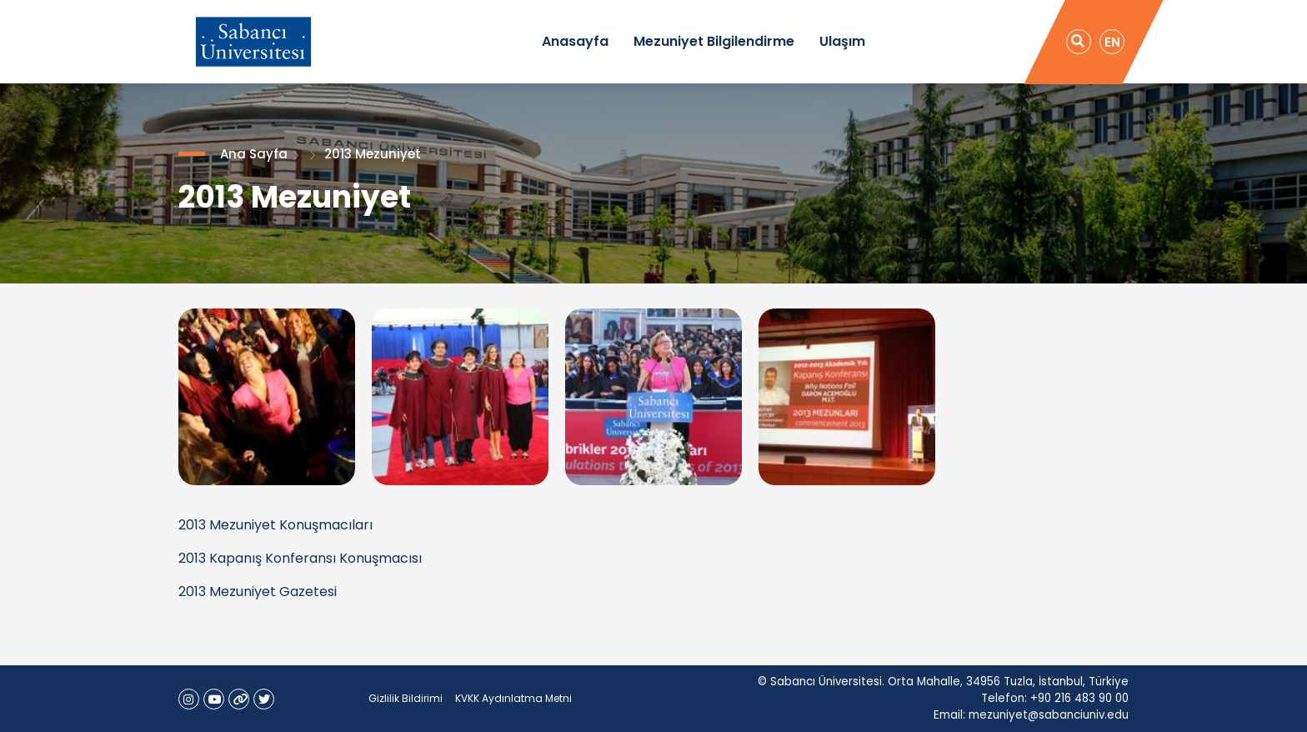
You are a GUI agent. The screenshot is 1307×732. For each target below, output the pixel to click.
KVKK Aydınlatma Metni (513, 698)
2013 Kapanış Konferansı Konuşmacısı (300, 558)
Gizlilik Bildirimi (405, 698)
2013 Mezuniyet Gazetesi (257, 591)
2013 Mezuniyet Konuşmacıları (275, 524)
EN (1112, 42)
